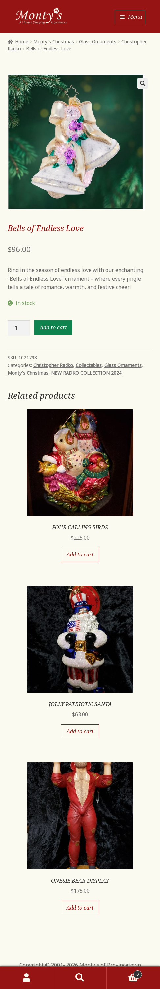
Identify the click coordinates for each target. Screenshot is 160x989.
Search (80, 978)
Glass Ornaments (97, 41)
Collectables (89, 365)
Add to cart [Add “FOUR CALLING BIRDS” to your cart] (80, 554)
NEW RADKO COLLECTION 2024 (86, 373)
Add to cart (53, 327)
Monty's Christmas (53, 41)
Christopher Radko (53, 365)
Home (21, 41)
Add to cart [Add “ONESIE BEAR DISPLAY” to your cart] (80, 907)
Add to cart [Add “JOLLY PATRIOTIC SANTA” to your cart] (80, 731)
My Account (26, 978)
